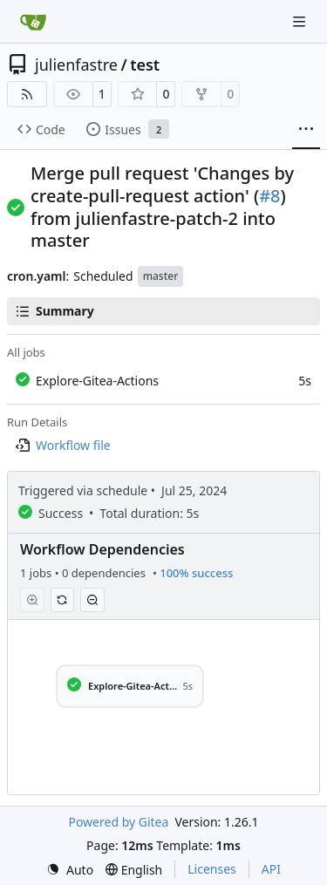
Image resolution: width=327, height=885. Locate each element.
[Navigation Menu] (300, 21)
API (271, 869)
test (145, 64)
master (161, 276)
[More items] (306, 130)
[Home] (33, 21)
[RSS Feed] (27, 94)
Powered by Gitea (118, 822)
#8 (269, 196)
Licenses (211, 869)
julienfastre (76, 64)
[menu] (69, 869)
